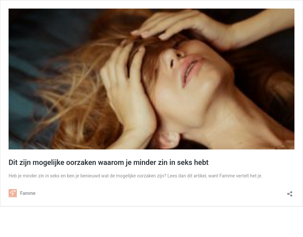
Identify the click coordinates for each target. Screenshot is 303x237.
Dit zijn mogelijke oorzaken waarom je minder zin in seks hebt (108, 162)
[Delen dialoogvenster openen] (289, 192)
